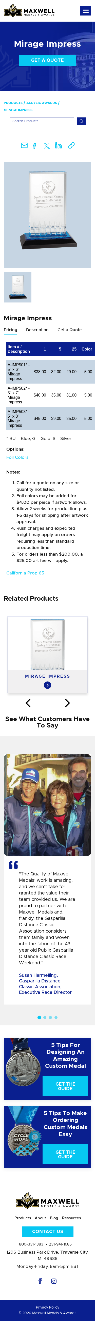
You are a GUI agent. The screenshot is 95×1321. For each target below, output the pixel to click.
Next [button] (67, 703)
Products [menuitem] (13, 103)
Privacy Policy (47, 1307)
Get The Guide (65, 1086)
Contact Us (47, 1231)
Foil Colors (17, 457)
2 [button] (44, 1017)
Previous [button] (27, 703)
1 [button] (39, 1017)
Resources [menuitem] (71, 1218)
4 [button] (56, 1017)
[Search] (42, 121)
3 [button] (50, 1017)
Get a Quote (47, 60)
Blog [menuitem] (54, 1218)
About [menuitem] (40, 1218)
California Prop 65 (25, 573)
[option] (47, 215)
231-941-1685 (60, 1244)
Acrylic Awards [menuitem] (41, 103)
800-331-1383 (31, 1244)
